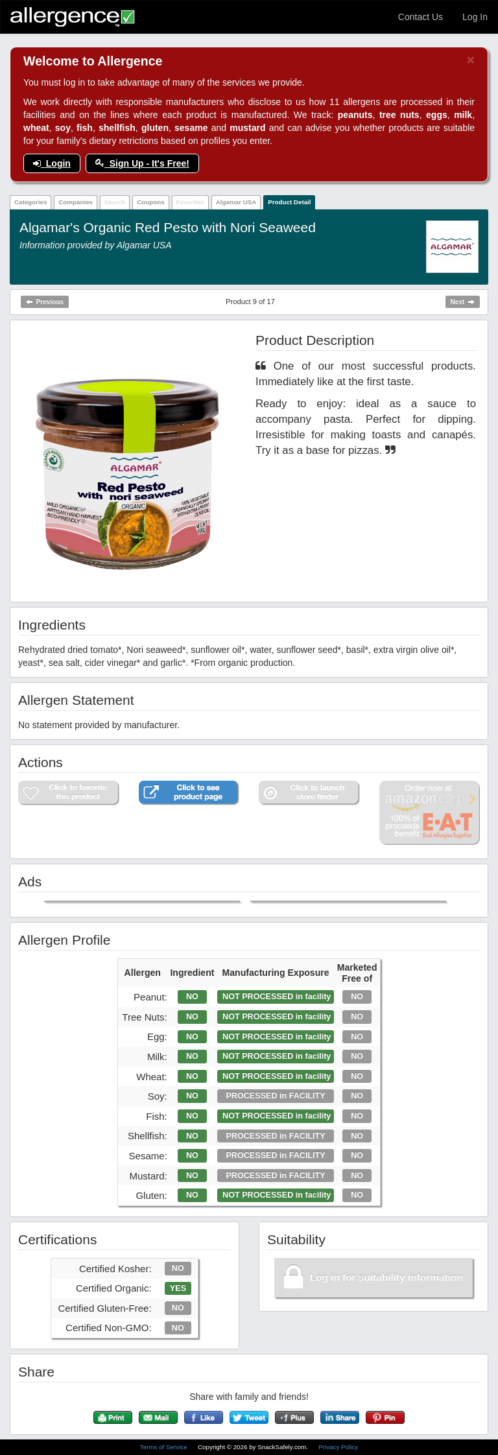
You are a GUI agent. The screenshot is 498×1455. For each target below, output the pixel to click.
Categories (30, 202)
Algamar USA (236, 202)
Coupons (150, 202)
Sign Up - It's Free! (142, 163)
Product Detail (289, 202)
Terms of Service (164, 1446)
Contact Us (420, 17)
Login (52, 163)
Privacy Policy (338, 1446)
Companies (75, 202)
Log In (475, 17)
